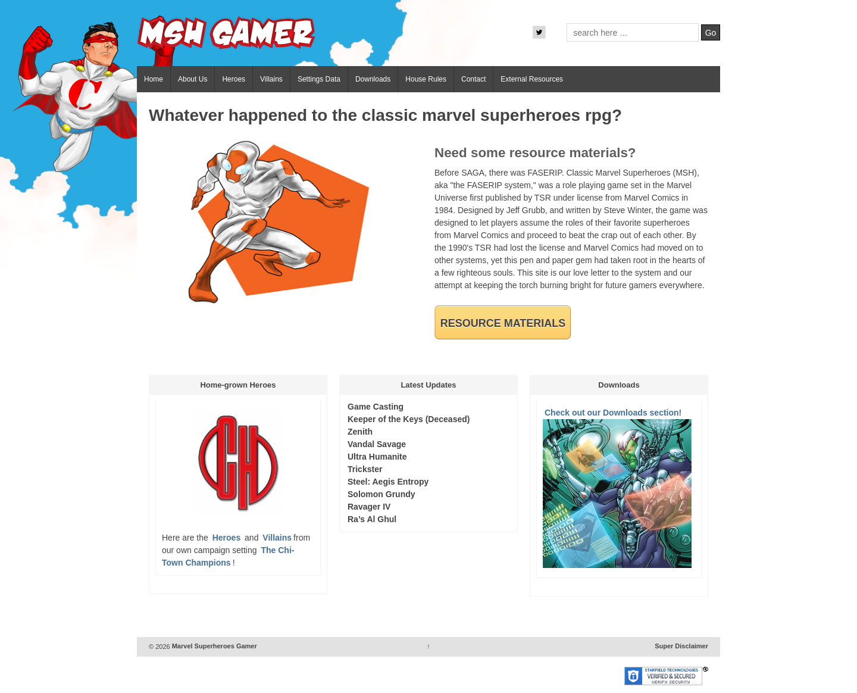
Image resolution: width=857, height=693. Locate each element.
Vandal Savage (377, 444)
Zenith (360, 431)
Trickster (365, 469)
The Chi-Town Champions (228, 556)
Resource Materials (503, 323)
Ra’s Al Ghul (372, 519)
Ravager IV (369, 506)
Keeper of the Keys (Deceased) (409, 419)
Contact (473, 79)
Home (153, 79)
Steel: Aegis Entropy (388, 481)
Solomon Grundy (381, 494)
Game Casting (376, 406)
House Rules (425, 79)
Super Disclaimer (681, 646)
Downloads (372, 79)
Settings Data (319, 79)
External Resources (532, 79)
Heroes (233, 79)
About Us (192, 79)
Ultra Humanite (377, 456)
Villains (271, 79)
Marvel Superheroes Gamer (213, 646)
